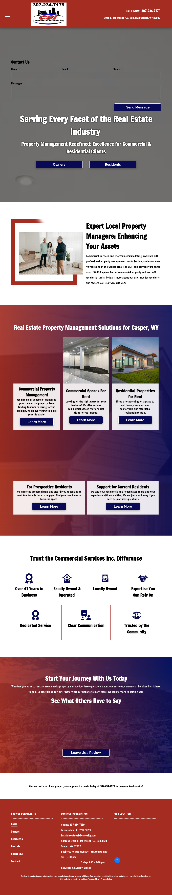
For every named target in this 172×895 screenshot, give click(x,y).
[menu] (7, 15)
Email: (65, 69)
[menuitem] (36, 824)
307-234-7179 (150, 11)
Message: (16, 83)
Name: (14, 69)
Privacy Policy (106, 879)
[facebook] (117, 860)
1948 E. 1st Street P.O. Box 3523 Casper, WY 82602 (132, 18)
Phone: (117, 69)
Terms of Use (93, 879)
